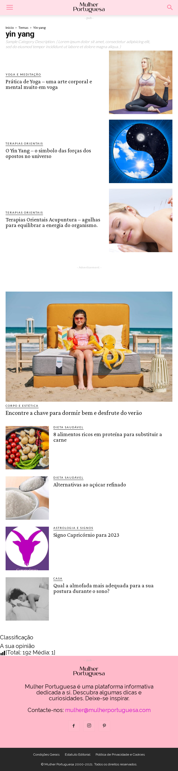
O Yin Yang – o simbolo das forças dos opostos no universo (48, 153)
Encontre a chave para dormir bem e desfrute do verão (74, 412)
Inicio (10, 27)
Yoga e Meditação (23, 74)
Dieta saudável (68, 427)
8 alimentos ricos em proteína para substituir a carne (107, 437)
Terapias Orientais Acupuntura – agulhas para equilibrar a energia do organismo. (53, 222)
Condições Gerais (46, 754)
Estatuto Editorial (77, 754)
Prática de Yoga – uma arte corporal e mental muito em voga (49, 84)
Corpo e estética (22, 405)
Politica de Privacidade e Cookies (120, 754)
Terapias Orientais (24, 143)
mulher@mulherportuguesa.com (108, 710)
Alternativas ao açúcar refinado (89, 484)
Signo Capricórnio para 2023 (86, 535)
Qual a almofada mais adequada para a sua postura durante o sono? (103, 588)
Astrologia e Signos (73, 527)
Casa (58, 578)
